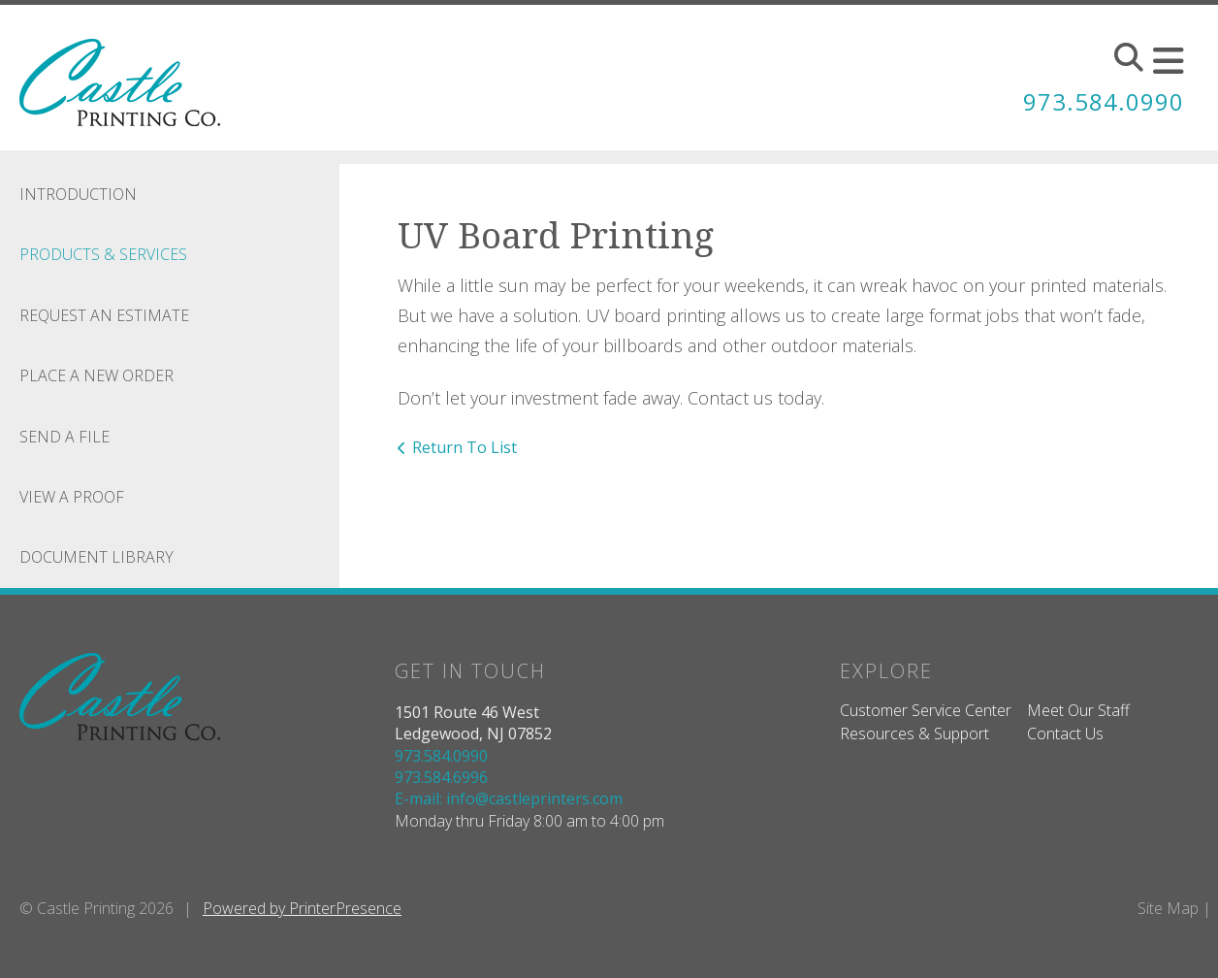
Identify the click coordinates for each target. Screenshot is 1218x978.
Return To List (464, 447)
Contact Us (1065, 733)
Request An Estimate (104, 315)
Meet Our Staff (1078, 710)
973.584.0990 (1103, 101)
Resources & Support (914, 733)
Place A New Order (96, 375)
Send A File (64, 436)
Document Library (96, 557)
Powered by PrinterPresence (302, 908)
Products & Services (103, 254)
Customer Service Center (925, 710)
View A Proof (71, 496)
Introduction (78, 194)
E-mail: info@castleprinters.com (509, 798)
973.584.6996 (441, 777)
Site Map (1168, 908)
